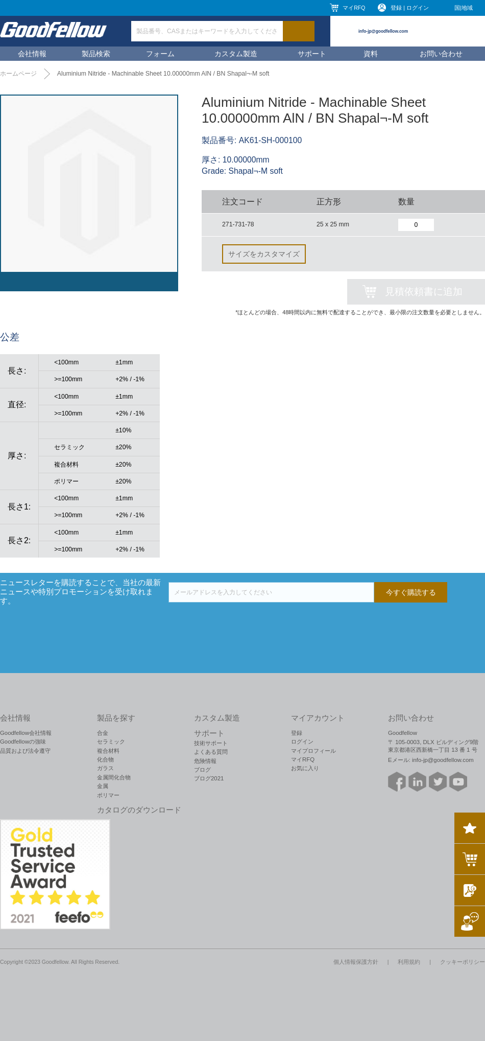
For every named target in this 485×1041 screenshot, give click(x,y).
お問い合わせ (441, 54)
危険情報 (205, 761)
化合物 (105, 759)
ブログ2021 (209, 778)
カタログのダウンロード (139, 810)
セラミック (111, 741)
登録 (296, 733)
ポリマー (108, 795)
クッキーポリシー (462, 962)
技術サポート (211, 743)
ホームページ (18, 73)
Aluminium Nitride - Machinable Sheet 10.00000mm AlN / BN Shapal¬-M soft (163, 73)
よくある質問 (211, 752)
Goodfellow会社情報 (26, 733)
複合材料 (108, 751)
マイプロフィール (313, 751)
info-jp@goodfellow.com (383, 31)
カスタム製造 (235, 54)
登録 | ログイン (410, 8)
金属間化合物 (114, 777)
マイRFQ (354, 8)
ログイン (302, 741)
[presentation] (246, 622)
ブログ (202, 770)
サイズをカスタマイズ (264, 254)
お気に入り (305, 768)
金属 (102, 786)
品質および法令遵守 (25, 751)
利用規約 (409, 962)
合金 (102, 733)
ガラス (105, 768)
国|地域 (463, 8)
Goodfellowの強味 (23, 741)
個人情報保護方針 (355, 962)
